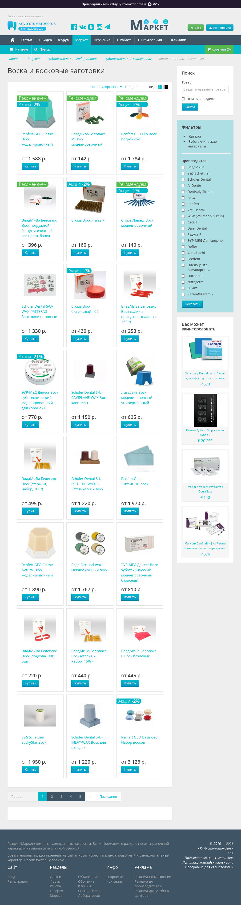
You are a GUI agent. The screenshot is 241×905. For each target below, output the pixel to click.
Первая (17, 796)
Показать (192, 304)
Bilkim (192, 288)
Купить (30, 166)
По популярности (104, 86)
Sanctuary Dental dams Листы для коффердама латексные (205, 375)
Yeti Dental (196, 210)
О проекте (114, 876)
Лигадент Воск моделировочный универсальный (137, 397)
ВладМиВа (196, 167)
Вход (195, 27)
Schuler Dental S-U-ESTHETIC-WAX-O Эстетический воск (87, 483)
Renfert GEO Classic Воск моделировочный (37, 139)
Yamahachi (196, 252)
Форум (63, 40)
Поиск (42, 49)
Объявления (150, 40)
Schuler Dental (199, 179)
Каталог (19, 49)
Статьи (26, 40)
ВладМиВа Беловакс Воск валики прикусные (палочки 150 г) (139, 314)
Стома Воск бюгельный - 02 (85, 309)
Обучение (102, 40)
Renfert (193, 204)
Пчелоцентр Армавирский (199, 267)
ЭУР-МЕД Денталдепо (205, 240)
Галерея (56, 891)
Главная (14, 58)
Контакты (114, 881)
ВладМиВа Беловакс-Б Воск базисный (139, 653)
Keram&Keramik (200, 294)
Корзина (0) (219, 49)
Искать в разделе (200, 98)
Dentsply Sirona (200, 191)
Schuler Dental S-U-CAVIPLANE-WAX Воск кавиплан (89, 397)
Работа (124, 40)
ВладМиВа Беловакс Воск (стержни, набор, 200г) (39, 483)
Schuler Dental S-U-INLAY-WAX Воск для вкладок (88, 742)
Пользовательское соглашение (209, 857)
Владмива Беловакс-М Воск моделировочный (89, 139)
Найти (190, 107)
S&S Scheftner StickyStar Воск (34, 740)
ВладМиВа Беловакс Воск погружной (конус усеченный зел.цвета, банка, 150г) (39, 228)
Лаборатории (89, 895)
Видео (45, 40)
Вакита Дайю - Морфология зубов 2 (205, 432)
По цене (131, 86)
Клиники (177, 40)
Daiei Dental (197, 228)
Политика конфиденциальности (207, 862)
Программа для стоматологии (209, 867)
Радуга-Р (194, 234)
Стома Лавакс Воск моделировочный (137, 223)
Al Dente (194, 185)
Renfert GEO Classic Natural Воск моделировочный (37, 569)
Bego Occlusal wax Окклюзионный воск (89, 567)
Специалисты (89, 891)
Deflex (192, 246)
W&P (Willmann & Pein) (206, 216)
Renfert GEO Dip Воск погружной (139, 136)
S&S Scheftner (199, 173)
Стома (192, 222)
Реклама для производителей (148, 883)
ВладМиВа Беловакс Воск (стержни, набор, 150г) (88, 655)
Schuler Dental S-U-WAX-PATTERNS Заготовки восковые (39, 311)
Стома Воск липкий (88, 220)
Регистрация (220, 27)
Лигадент (195, 282)
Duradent (195, 276)
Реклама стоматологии (153, 876)
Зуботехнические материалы (202, 143)
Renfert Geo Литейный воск (134, 481)
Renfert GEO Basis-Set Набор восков (139, 740)
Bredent (194, 259)
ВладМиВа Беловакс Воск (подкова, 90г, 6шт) (39, 655)
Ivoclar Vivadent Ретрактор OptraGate (205, 489)
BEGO (192, 197)
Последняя (108, 796)
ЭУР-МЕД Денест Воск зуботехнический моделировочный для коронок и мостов (40, 400)
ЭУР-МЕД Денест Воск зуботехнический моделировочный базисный (139, 572)
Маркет (81, 40)
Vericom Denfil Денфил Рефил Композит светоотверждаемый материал (205, 546)
